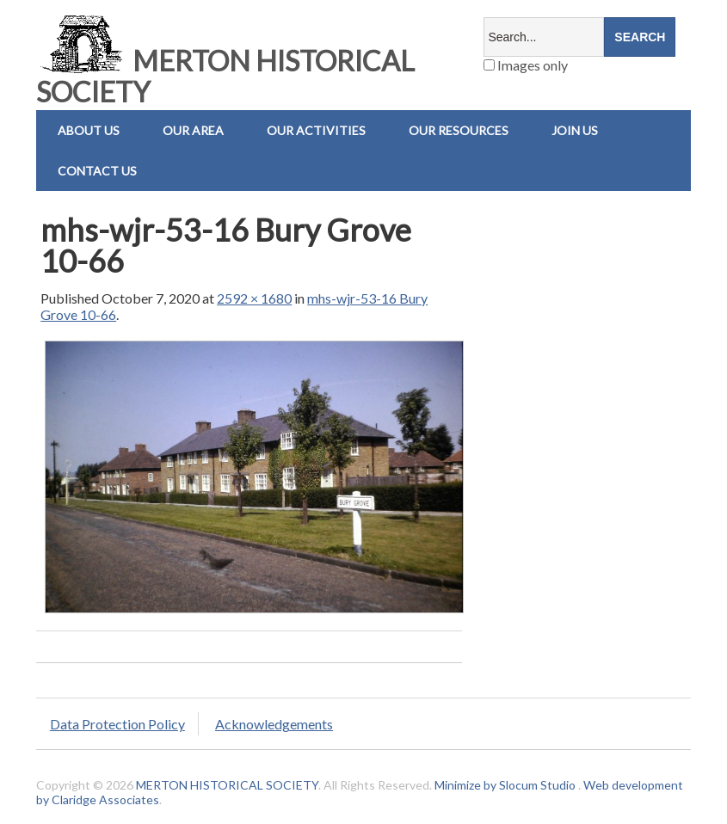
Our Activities (316, 130)
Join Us (574, 130)
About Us (89, 130)
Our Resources (458, 130)
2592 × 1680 (254, 298)
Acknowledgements (274, 724)
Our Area (193, 130)
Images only (526, 65)
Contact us (97, 170)
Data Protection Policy (117, 724)
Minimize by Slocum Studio (505, 785)
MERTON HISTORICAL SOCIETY (225, 76)
